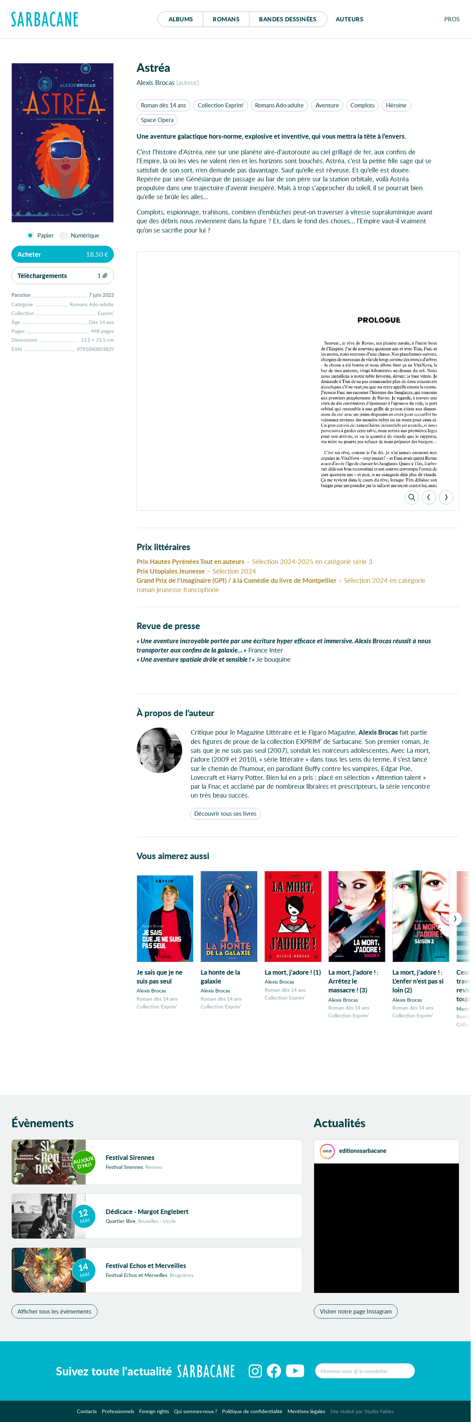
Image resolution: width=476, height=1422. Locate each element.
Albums (181, 19)
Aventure (327, 105)
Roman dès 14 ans (163, 105)
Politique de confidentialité (252, 1413)
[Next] (446, 501)
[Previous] (429, 501)
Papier (45, 235)
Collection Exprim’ (221, 105)
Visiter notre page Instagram (356, 1313)
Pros (452, 19)
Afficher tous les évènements (54, 1313)
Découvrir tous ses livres (225, 818)
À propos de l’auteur (175, 717)
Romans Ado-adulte (279, 105)
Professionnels (118, 1413)
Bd (287, 19)
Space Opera (157, 120)
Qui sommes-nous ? (195, 1413)
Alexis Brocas (156, 82)
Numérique (85, 235)
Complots (362, 105)
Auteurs (350, 19)
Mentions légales (306, 1413)
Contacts (87, 1413)
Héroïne (396, 105)
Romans (226, 19)
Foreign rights (154, 1413)
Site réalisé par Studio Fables (362, 1413)
